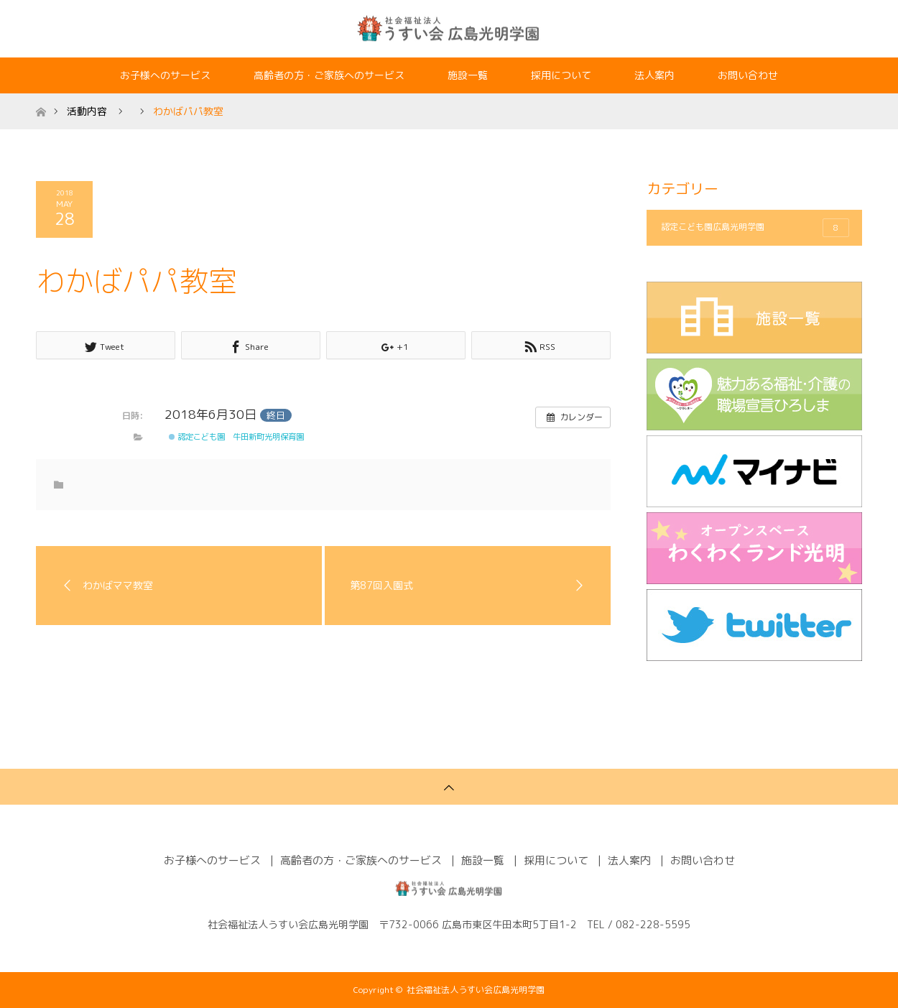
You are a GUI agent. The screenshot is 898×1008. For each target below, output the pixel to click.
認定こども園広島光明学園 (755, 227)
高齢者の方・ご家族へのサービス (329, 75)
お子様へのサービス (165, 75)
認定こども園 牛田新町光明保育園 (236, 437)
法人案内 (654, 75)
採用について (561, 75)
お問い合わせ (748, 75)
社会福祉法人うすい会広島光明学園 (476, 990)
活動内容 (87, 111)
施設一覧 (468, 75)
